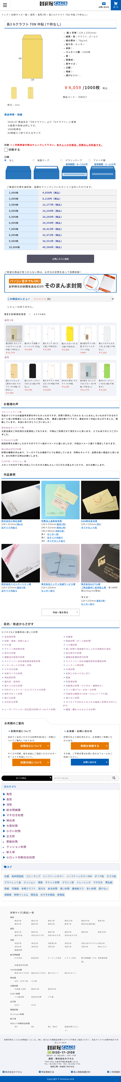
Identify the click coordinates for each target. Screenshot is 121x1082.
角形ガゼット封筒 (13, 693)
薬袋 (68, 677)
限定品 (34, 894)
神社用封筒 (10, 677)
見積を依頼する (90, 746)
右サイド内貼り (9, 527)
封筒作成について (31, 762)
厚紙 (40, 882)
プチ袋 (51, 997)
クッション (29, 882)
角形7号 (68, 924)
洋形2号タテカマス (89, 943)
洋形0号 (18, 943)
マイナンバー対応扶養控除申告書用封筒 (86, 661)
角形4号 (18, 924)
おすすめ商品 (47, 894)
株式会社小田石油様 (11, 520)
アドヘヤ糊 (100, 160)
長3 (32, 1026)
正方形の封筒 (11, 701)
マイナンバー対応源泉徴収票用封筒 (22, 661)
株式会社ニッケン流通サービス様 (58, 584)
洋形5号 (34, 946)
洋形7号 (68, 946)
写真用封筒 (71, 681)
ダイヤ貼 (99, 876)
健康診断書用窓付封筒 (77, 657)
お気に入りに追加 (60, 259)
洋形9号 (84, 946)
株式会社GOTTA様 (90, 584)
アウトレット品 (12, 882)
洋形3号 (101, 943)
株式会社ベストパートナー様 (16, 584)
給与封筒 (52, 888)
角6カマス (102, 946)
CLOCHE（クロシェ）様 (13, 461)
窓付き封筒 (10, 652)
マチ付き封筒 (11, 669)
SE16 (33, 1005)
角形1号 (34, 920)
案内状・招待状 (12, 681)
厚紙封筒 (12, 841)
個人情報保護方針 (82, 1071)
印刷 (6, 144)
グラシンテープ (73, 160)
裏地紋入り (78, 888)
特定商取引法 (47, 1071)
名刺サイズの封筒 (13, 673)
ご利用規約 (115, 1071)
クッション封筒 (16, 847)
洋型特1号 (52, 943)
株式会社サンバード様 (12, 427)
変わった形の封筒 (13, 685)
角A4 (19, 524)
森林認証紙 (18, 876)
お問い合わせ (89, 762)
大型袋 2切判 (20, 989)
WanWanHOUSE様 (11, 449)
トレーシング (84, 882)
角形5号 (34, 924)
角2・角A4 (52, 1026)
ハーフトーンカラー (53, 876)
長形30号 (102, 932)
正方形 (10, 836)
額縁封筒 (18, 950)
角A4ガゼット (71, 973)
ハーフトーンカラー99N (79, 876)
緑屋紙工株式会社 (67, 1066)
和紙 (6, 888)
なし (11, 160)
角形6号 (51, 924)
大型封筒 (70, 669)
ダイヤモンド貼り (56, 540)
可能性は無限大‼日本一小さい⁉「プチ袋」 (88, 693)
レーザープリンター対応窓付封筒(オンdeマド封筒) (30, 709)
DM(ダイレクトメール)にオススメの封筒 (25, 689)
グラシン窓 (68, 882)
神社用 (10, 820)
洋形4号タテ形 (54, 935)
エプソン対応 (70, 958)
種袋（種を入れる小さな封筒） (81, 709)
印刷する (14, 149)
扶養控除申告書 (21, 965)
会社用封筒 (10, 636)
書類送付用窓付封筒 (14, 657)
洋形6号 (60, 530)
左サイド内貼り (9, 590)
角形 (9, 794)
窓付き (41, 888)
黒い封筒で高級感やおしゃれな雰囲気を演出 (88, 648)
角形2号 (61, 527)
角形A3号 (35, 989)
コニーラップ (33, 876)
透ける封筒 (10, 697)
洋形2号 (68, 943)
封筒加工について (31, 746)
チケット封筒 (52, 882)
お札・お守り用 (21, 981)
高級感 (7, 894)
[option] (32, 56)
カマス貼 (111, 876)
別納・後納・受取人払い (16, 640)
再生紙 (108, 882)
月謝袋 (69, 636)
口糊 (6, 156)
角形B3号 (52, 989)
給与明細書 (13, 810)
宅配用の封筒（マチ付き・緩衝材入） (85, 685)
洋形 (9, 804)
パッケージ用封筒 (75, 665)
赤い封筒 (91, 888)
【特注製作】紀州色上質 (93, 587)
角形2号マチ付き (38, 973)
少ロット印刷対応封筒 (20, 1023)
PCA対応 (18, 958)
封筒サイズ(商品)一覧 (22, 912)
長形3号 (9, 320)
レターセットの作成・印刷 (17, 665)
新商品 (60, 894)
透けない (103, 888)
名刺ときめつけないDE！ (78, 673)
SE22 (17, 1005)
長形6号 (84, 932)
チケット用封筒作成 (14, 648)
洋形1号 (34, 943)
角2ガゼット (53, 973)
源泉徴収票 (103, 958)
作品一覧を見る (60, 612)
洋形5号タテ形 (71, 935)
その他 (34, 981)
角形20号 (69, 920)
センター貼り (48, 590)
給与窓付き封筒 (74, 652)
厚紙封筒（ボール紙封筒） (79, 640)
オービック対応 (54, 958)
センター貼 (53, 534)
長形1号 (18, 932)
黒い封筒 (65, 888)
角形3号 (101, 920)
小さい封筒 (13, 831)
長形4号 (68, 932)
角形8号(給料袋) (88, 924)
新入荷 (10, 852)
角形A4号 (85, 920)
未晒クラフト (28, 888)
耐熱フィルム (21, 894)
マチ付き (98, 882)
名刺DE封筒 (36, 997)
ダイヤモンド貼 (89, 527)
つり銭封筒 (71, 644)
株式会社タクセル (13, 1071)
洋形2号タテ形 (37, 935)
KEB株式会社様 (89, 520)
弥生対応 (35, 958)
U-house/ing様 (9, 439)
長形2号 (34, 932)
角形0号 (18, 920)
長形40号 (19, 935)
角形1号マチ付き (22, 973)
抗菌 (6, 876)
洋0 (98, 524)
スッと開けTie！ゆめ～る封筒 (81, 689)
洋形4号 (18, 946)
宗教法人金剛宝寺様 (51, 520)
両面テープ (43, 160)
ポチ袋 (7, 644)
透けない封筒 (72, 697)
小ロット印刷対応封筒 (20, 857)
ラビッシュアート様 (11, 411)
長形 (6, 357)
